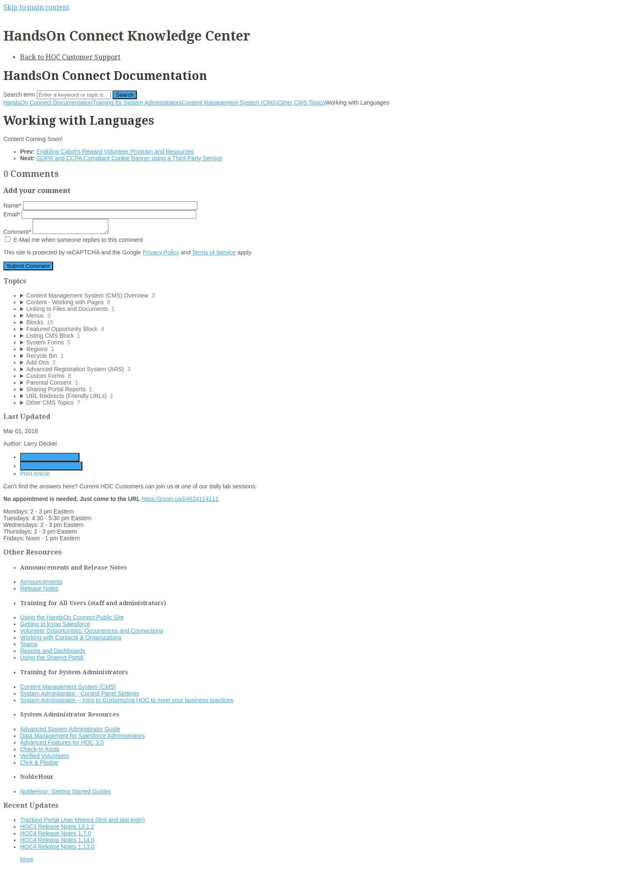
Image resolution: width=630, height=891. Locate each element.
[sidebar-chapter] (323, 295)
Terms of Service (214, 252)
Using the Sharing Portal (52, 657)
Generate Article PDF (49, 457)
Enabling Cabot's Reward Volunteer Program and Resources (115, 151)
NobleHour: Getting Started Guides (65, 791)
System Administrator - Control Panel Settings (79, 693)
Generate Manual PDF (51, 466)
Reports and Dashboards (52, 650)
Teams (28, 644)
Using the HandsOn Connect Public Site (72, 617)
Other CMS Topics (301, 102)
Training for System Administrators (137, 102)
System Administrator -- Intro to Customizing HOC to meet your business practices (126, 700)
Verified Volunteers (44, 755)
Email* (99, 214)
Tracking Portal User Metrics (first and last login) (82, 820)
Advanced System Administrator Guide (70, 729)
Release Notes (39, 588)
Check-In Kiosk (39, 749)
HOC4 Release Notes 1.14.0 (57, 840)
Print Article (35, 473)
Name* (100, 205)
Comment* (55, 232)
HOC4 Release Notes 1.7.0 (55, 833)
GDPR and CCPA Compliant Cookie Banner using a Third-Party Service (129, 158)
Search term (19, 94)
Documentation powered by (44, 880)
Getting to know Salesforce (55, 624)
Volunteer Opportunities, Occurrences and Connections (91, 630)
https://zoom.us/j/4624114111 (180, 499)
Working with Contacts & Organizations (71, 637)
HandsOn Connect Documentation (47, 102)
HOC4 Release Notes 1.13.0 (57, 846)
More (26, 859)
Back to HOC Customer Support (70, 57)
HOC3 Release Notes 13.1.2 (57, 826)
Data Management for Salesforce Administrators (82, 735)
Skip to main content (36, 7)
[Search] (74, 94)
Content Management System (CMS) (230, 102)
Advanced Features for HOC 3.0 (62, 742)
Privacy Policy (161, 252)
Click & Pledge (39, 762)
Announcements (41, 581)
